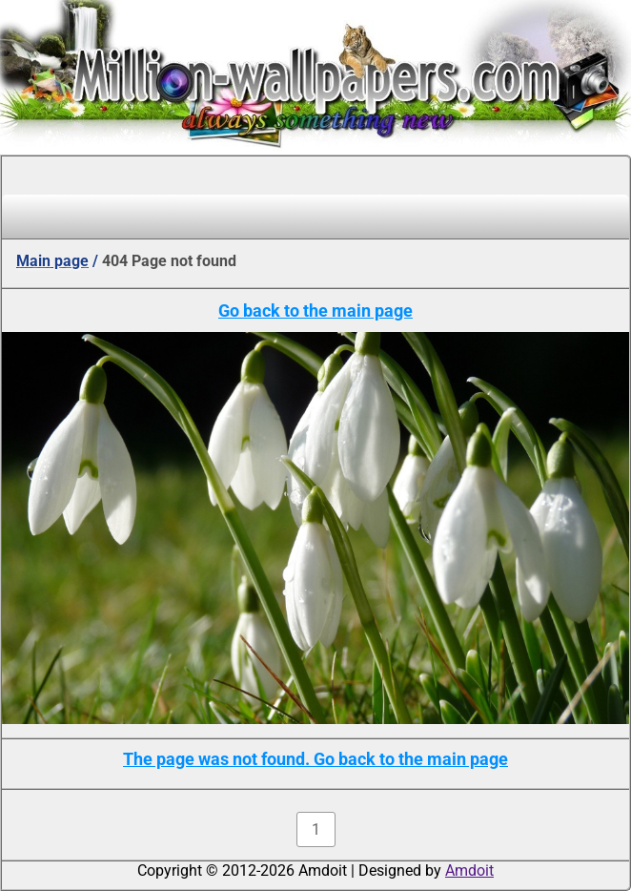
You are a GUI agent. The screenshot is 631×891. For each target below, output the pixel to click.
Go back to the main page (315, 310)
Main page (52, 261)
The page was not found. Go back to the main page (315, 759)
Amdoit (469, 870)
